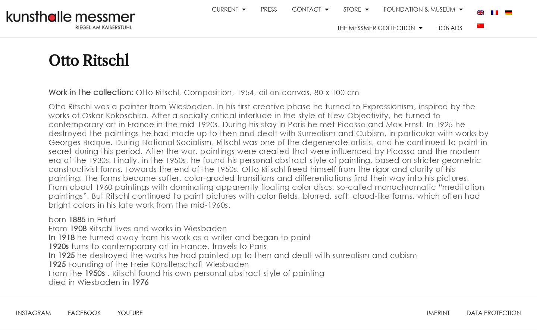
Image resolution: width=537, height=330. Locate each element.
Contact (310, 9)
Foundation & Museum (423, 9)
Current (229, 9)
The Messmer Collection (380, 28)
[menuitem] (480, 12)
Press (269, 9)
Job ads (449, 28)
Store (356, 9)
